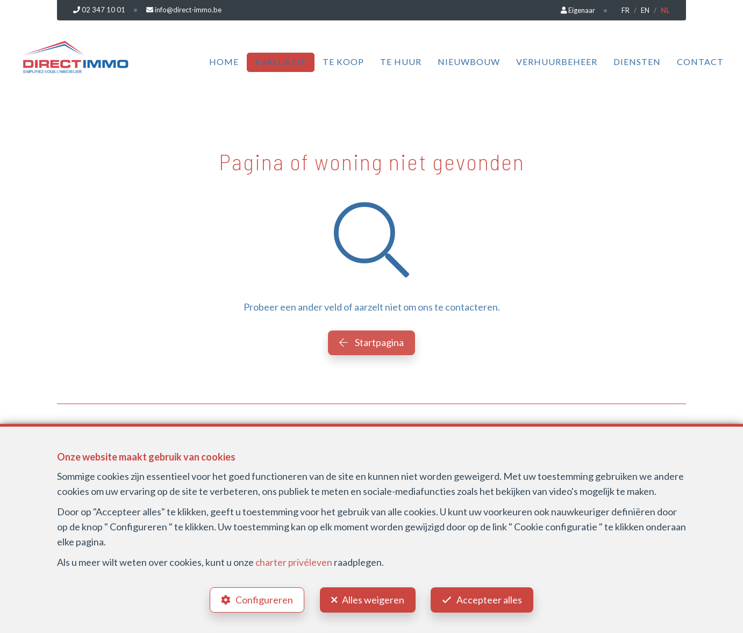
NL (665, 10)
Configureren (262, 599)
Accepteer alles (492, 599)
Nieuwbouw (469, 61)
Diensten (637, 61)
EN (645, 10)
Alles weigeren (373, 599)
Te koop (343, 61)
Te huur (400, 61)
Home (224, 61)
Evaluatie (280, 62)
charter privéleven (294, 560)
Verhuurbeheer (556, 61)
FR (625, 10)
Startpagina (371, 342)
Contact (700, 61)
